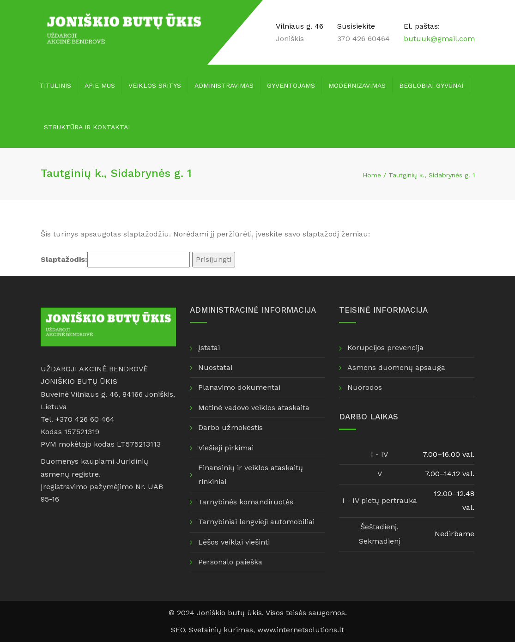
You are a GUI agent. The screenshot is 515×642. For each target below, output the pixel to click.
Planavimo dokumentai (239, 387)
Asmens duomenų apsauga (396, 367)
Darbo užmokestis (230, 427)
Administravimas (224, 85)
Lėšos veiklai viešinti (234, 542)
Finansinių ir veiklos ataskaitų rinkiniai (250, 474)
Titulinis (55, 85)
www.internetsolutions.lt (300, 629)
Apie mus (100, 85)
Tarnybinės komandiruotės (245, 501)
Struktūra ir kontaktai (87, 127)
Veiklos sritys (154, 85)
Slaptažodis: (115, 259)
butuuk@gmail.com (439, 38)
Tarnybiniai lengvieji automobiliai (256, 521)
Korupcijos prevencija (385, 347)
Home (372, 175)
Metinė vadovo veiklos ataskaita (253, 407)
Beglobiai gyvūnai (431, 85)
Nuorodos (364, 387)
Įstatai (209, 347)
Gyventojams (291, 85)
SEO (178, 629)
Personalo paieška (230, 561)
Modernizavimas (357, 85)
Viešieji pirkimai (226, 447)
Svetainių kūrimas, (223, 629)
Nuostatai (215, 367)
